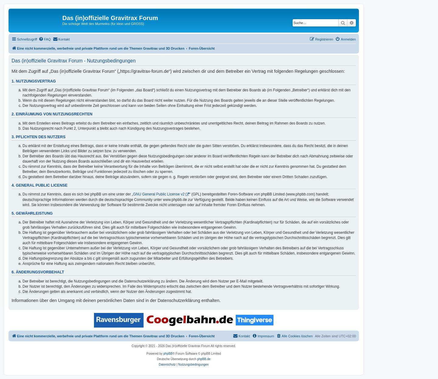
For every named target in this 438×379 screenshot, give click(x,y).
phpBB (167, 353)
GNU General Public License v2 (159, 194)
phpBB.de (203, 359)
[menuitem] (45, 39)
